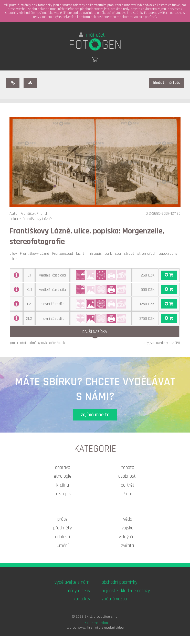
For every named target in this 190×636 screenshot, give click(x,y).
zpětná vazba (114, 599)
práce (62, 519)
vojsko (127, 528)
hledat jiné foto (166, 82)
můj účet (92, 35)
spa (119, 253)
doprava (62, 467)
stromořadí (147, 253)
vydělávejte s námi (72, 582)
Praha (127, 494)
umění (62, 545)
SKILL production (95, 623)
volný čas (127, 537)
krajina (62, 485)
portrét (127, 485)
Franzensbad (63, 253)
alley (14, 253)
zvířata (127, 545)
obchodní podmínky (120, 582)
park (109, 253)
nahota (127, 467)
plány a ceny (78, 591)
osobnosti (127, 476)
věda (127, 519)
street (130, 253)
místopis (96, 253)
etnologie (62, 476)
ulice (14, 259)
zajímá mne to (95, 415)
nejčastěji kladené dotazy (126, 591)
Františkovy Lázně (35, 253)
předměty (62, 528)
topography (169, 253)
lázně (81, 253)
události (62, 537)
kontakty (81, 599)
